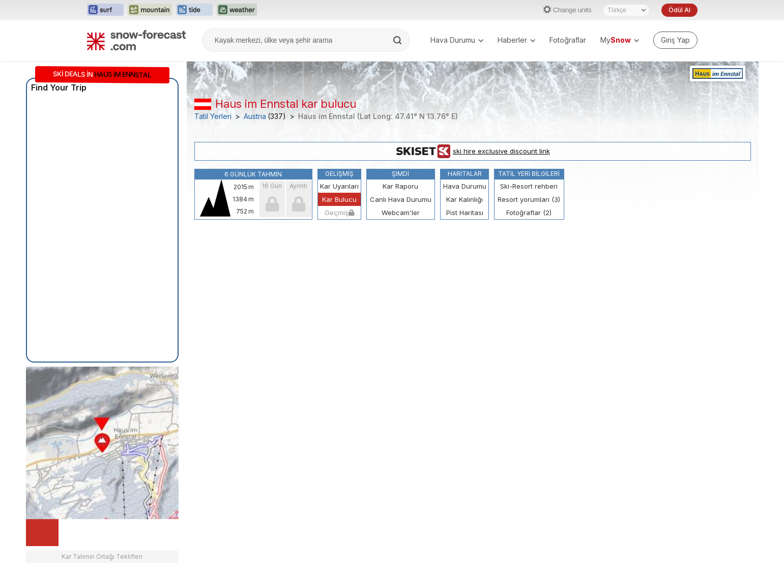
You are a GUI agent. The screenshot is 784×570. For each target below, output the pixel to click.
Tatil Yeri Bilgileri (529, 173)
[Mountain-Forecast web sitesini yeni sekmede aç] (150, 10)
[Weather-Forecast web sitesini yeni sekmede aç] (237, 10)
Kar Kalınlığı (464, 199)
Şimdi (400, 173)
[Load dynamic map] (42, 532)
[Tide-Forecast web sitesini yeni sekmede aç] (194, 10)
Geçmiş (339, 212)
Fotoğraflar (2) (528, 212)
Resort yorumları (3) (529, 199)
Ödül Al (679, 10)
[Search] (398, 40)
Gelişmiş (339, 173)
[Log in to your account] (675, 40)
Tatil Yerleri (212, 116)
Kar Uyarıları (339, 186)
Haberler (516, 40)
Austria (255, 116)
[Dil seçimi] (626, 10)
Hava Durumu (456, 40)
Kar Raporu (400, 186)
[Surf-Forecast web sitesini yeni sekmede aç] (105, 10)
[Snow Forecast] (136, 40)
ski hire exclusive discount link (472, 151)
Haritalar (465, 173)
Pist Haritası (464, 212)
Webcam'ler (401, 212)
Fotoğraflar (567, 40)
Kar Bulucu (339, 199)
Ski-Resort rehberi (529, 186)
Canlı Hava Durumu (400, 199)
